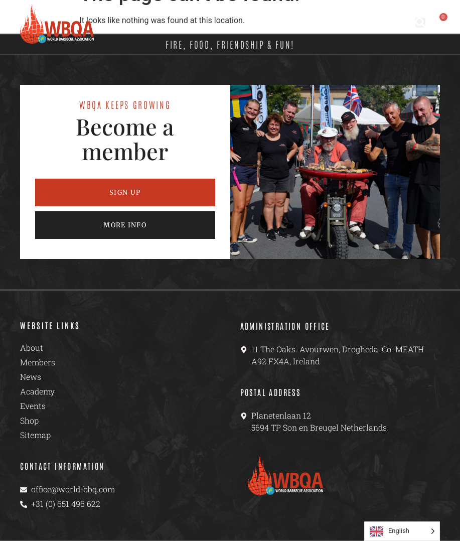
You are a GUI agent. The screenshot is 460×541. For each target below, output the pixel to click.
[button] (420, 23)
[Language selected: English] (402, 531)
